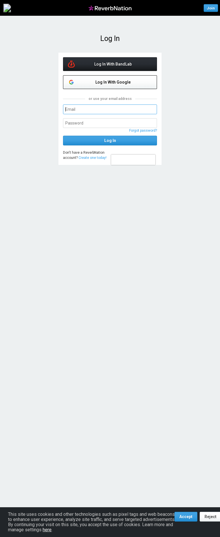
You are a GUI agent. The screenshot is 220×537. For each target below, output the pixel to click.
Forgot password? (143, 131)
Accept (185, 516)
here (47, 529)
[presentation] (133, 160)
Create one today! (92, 158)
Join (211, 8)
